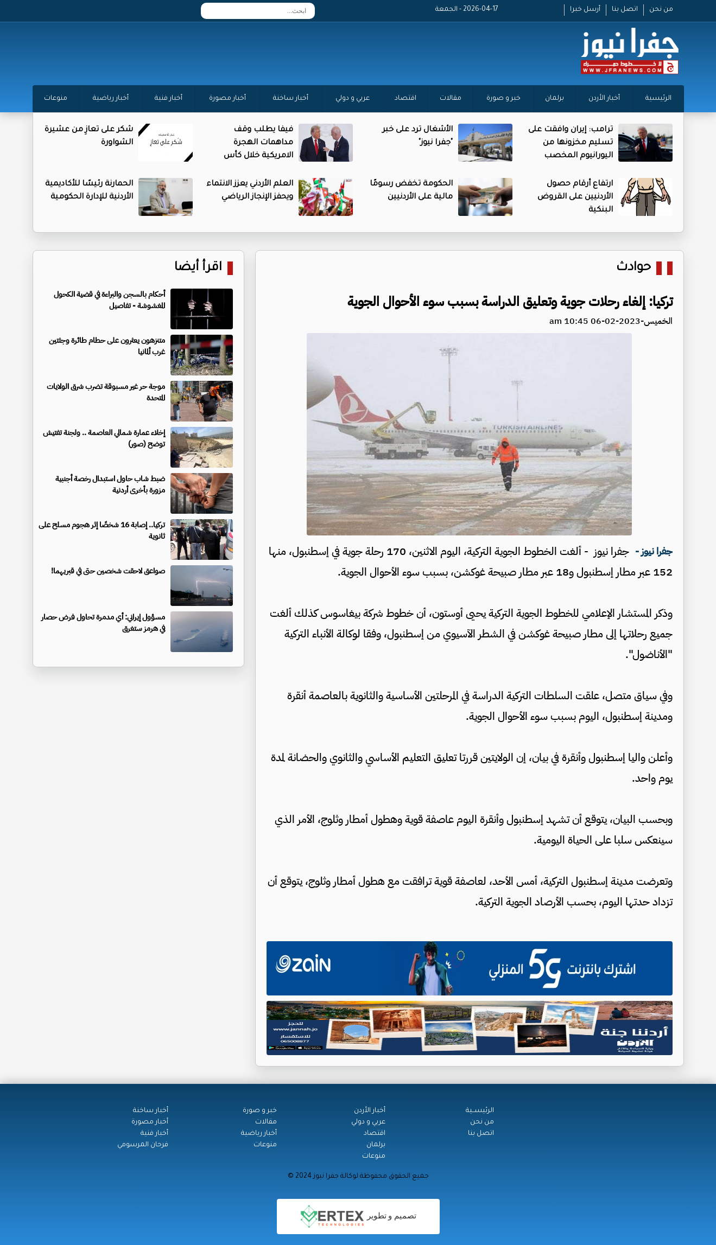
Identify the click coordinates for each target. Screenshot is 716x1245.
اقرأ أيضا (198, 268)
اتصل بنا (625, 10)
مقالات (450, 99)
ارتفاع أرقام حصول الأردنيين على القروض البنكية (575, 197)
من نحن (661, 10)
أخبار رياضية (111, 99)
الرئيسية (658, 99)
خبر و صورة (503, 99)
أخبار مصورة (227, 99)
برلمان (554, 99)
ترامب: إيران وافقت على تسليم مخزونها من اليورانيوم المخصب (570, 143)
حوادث (633, 268)
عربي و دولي (352, 99)
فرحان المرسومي (142, 1145)
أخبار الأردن (604, 99)
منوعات (55, 99)
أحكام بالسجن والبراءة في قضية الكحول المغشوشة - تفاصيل (109, 300)
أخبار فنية (168, 99)
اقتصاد (405, 99)
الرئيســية (480, 1111)
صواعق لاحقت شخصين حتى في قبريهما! (108, 571)
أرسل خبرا (585, 10)
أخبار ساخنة (290, 99)
